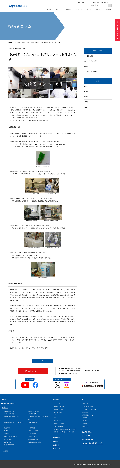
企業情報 (56, 400)
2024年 (86, 97)
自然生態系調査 (32, 433)
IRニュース (85, 403)
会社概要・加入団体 (59, 406)
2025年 (86, 91)
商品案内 (5, 407)
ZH (83, 2)
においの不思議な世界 (91, 61)
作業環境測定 (31, 428)
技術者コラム (106, 2)
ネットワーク (57, 420)
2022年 (86, 107)
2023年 (86, 102)
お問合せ (98, 9)
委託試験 (6, 430)
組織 (55, 418)
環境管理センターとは (54, 9)
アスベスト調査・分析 (9, 414)
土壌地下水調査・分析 (33, 411)
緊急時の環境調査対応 (9, 445)
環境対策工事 (7, 428)
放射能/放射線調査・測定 (34, 442)
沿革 (55, 415)
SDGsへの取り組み (58, 426)
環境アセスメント (32, 422)
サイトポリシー (87, 436)
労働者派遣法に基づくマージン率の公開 (64, 432)
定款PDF (85, 418)
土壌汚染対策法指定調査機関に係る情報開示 (65, 429)
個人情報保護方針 (87, 432)
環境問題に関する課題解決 (10, 436)
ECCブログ (17, 42)
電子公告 (85, 420)
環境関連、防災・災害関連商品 (11, 416)
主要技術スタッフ (58, 409)
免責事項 (85, 423)
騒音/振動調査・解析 (33, 439)
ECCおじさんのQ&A (90, 71)
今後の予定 (85, 426)
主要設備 (5, 451)
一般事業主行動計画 (59, 423)
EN (79, 2)
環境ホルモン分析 (8, 439)
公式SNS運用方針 (87, 439)
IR (82, 400)
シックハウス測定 (32, 436)
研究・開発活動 (58, 412)
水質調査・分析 (7, 433)
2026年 (86, 86)
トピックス (97, 2)
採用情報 (109, 9)
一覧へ (43, 360)
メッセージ (57, 403)
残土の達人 (56, 437)
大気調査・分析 (7, 442)
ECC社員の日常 (89, 56)
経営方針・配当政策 (88, 406)
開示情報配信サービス (88, 415)
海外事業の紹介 (32, 414)
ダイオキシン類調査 (33, 430)
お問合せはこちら (34, 371)
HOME (10, 42)
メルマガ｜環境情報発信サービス (92, 443)
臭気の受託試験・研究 (9, 411)
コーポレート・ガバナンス (89, 409)
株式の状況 (85, 412)
